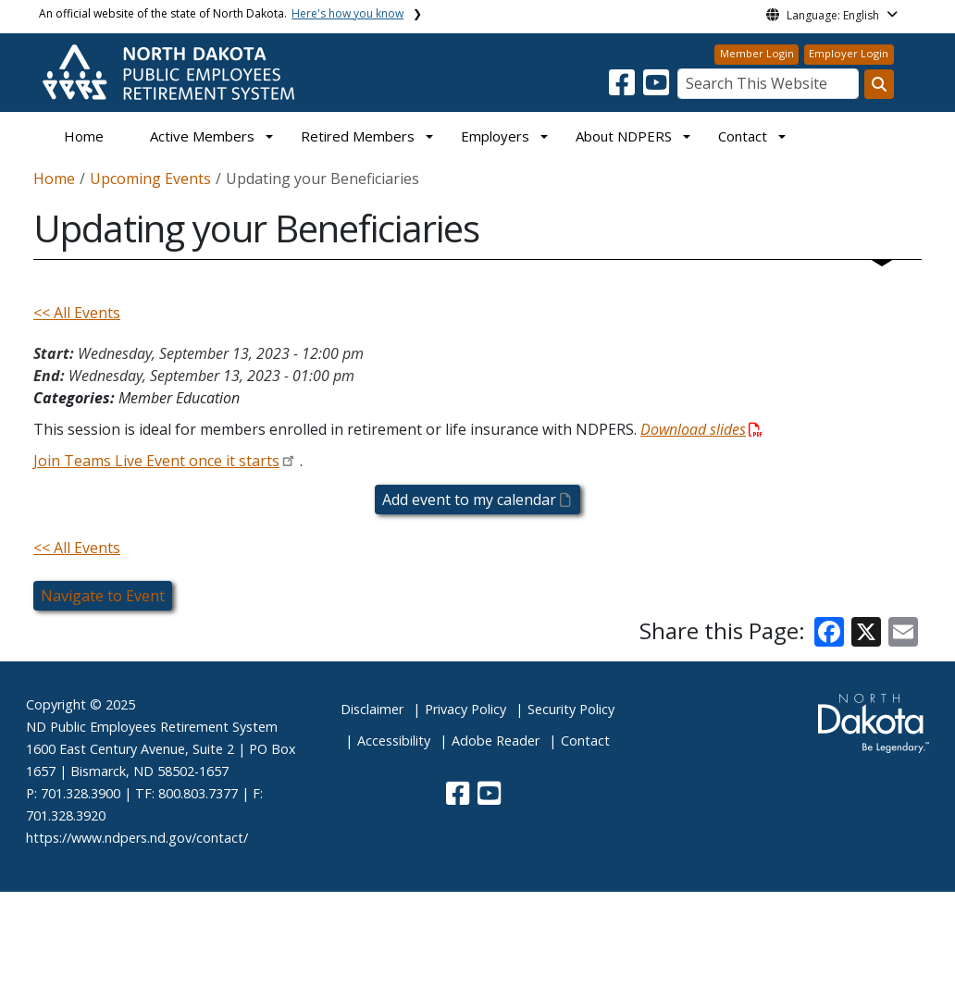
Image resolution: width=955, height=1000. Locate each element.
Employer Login (848, 53)
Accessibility (393, 740)
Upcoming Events (150, 178)
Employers (495, 136)
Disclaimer (372, 709)
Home (84, 136)
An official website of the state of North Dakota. (221, 13)
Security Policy (570, 709)
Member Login (757, 53)
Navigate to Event (103, 596)
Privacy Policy (465, 709)
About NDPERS (624, 136)
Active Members (202, 136)
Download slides (701, 429)
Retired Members (358, 136)
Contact (585, 740)
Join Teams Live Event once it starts (156, 461)
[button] (624, 88)
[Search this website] (879, 84)
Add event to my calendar (475, 499)
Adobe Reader (496, 740)
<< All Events (76, 312)
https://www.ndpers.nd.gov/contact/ (137, 837)
